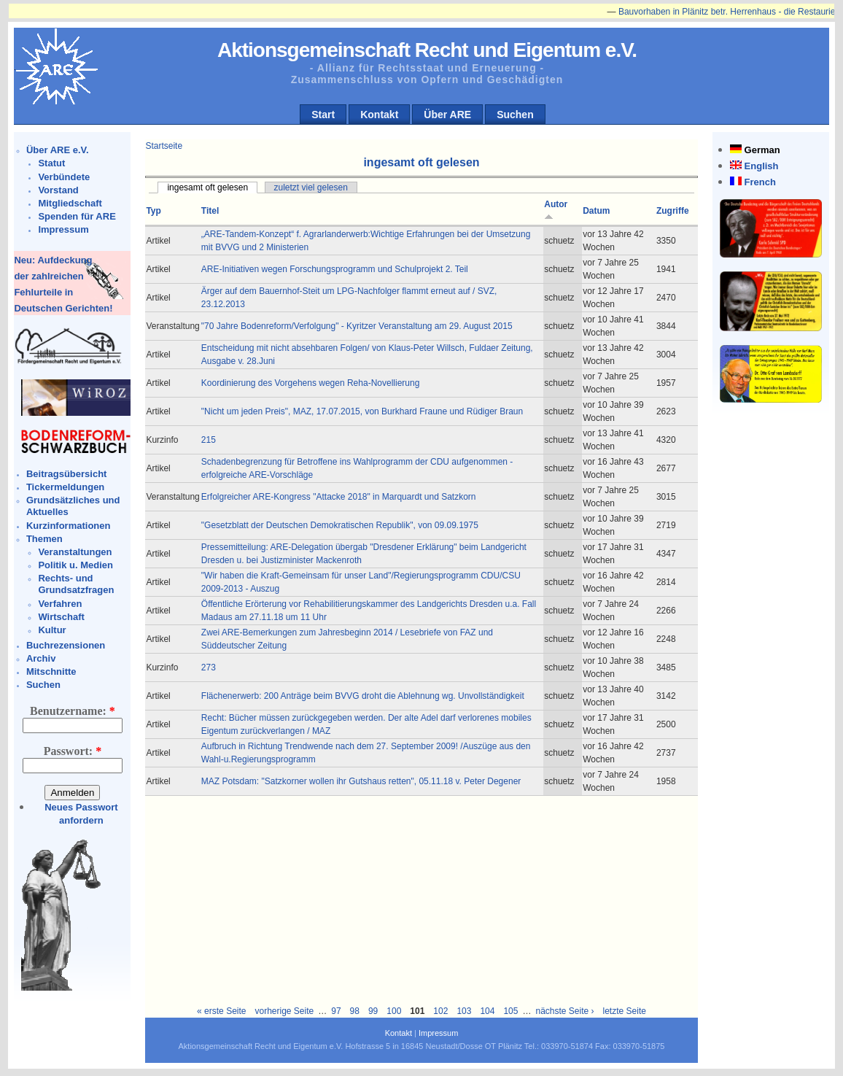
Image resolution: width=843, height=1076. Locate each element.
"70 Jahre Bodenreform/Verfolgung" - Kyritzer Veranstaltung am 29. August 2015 (357, 326)
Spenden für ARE (76, 216)
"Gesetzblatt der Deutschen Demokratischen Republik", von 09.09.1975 (339, 525)
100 (393, 1011)
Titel (210, 211)
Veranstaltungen (75, 551)
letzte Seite (624, 1011)
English (762, 165)
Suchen (515, 114)
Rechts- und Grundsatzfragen (76, 584)
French (760, 182)
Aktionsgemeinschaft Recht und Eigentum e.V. (427, 50)
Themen (44, 538)
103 (464, 1011)
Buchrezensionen (65, 645)
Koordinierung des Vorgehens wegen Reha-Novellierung (310, 383)
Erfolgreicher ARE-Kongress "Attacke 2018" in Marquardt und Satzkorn (338, 497)
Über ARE (447, 114)
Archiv (40, 658)
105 (510, 1011)
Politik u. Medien (75, 565)
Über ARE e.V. (57, 149)
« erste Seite (221, 1011)
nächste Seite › (564, 1011)
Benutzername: (72, 711)
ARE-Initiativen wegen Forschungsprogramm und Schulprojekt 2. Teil (334, 269)
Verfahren (60, 603)
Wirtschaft (61, 616)
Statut (51, 163)
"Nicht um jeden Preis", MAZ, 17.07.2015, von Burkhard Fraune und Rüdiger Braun (362, 411)
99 (373, 1011)
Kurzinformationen (68, 525)
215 (208, 440)
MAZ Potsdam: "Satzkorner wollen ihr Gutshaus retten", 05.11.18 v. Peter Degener (361, 781)
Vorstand (58, 190)
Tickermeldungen (65, 486)
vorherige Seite (284, 1011)
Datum (596, 211)
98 (355, 1011)
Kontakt (379, 114)
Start (323, 114)
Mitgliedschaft (69, 203)
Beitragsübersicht (66, 473)
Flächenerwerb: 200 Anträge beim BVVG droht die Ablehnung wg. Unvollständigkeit (362, 696)
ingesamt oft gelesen (207, 187)
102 (440, 1011)
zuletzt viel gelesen (311, 187)
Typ (153, 211)
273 (208, 667)
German (762, 149)
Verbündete (64, 176)
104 (487, 1011)
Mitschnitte (51, 671)
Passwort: (73, 751)
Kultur (52, 629)
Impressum (63, 229)
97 (336, 1011)
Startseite (163, 146)
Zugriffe (672, 211)
